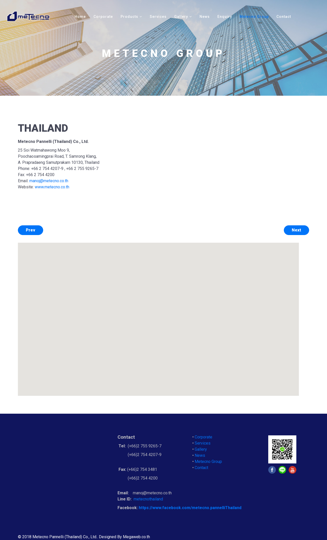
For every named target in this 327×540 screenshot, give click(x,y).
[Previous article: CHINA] (30, 230)
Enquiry (224, 17)
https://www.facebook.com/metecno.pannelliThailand (190, 507)
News (205, 17)
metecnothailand (149, 499)
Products (129, 17)
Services (158, 17)
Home (80, 17)
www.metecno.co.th (52, 187)
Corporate (103, 17)
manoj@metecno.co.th (48, 180)
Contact (283, 17)
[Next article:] (296, 230)
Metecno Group (254, 17)
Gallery (181, 17)
